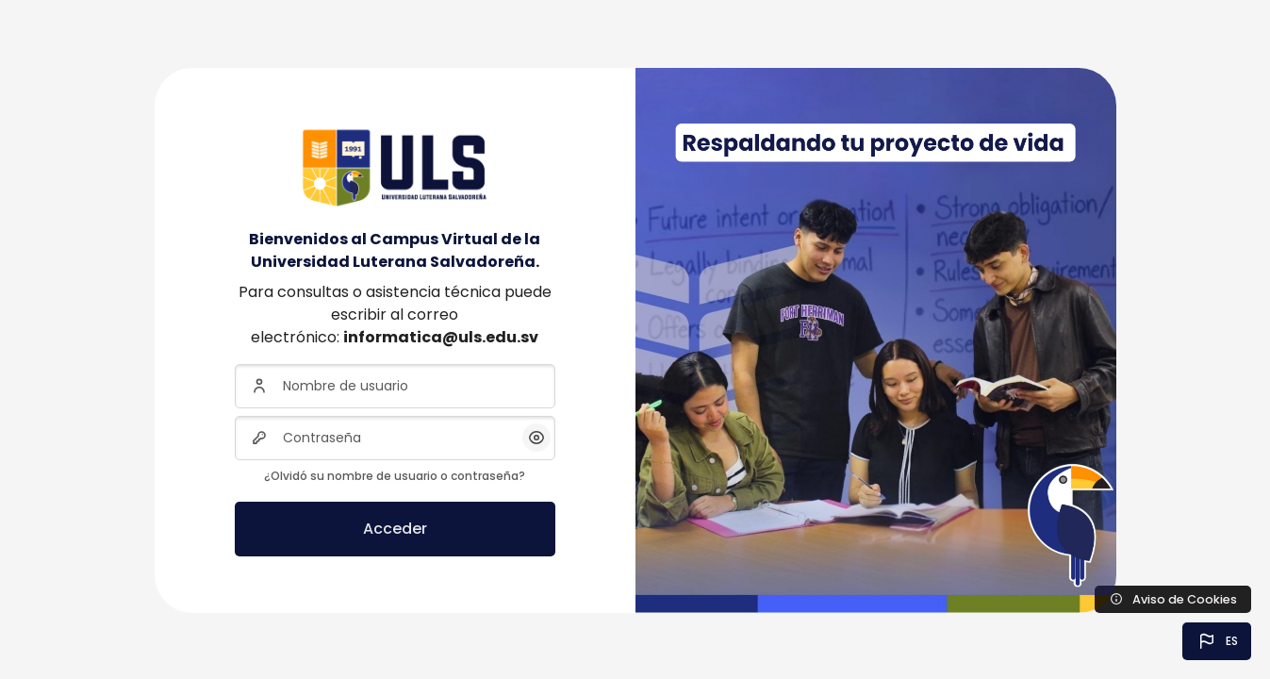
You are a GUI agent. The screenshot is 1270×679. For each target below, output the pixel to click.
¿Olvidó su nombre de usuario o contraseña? (394, 476)
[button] (1216, 641)
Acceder (395, 528)
